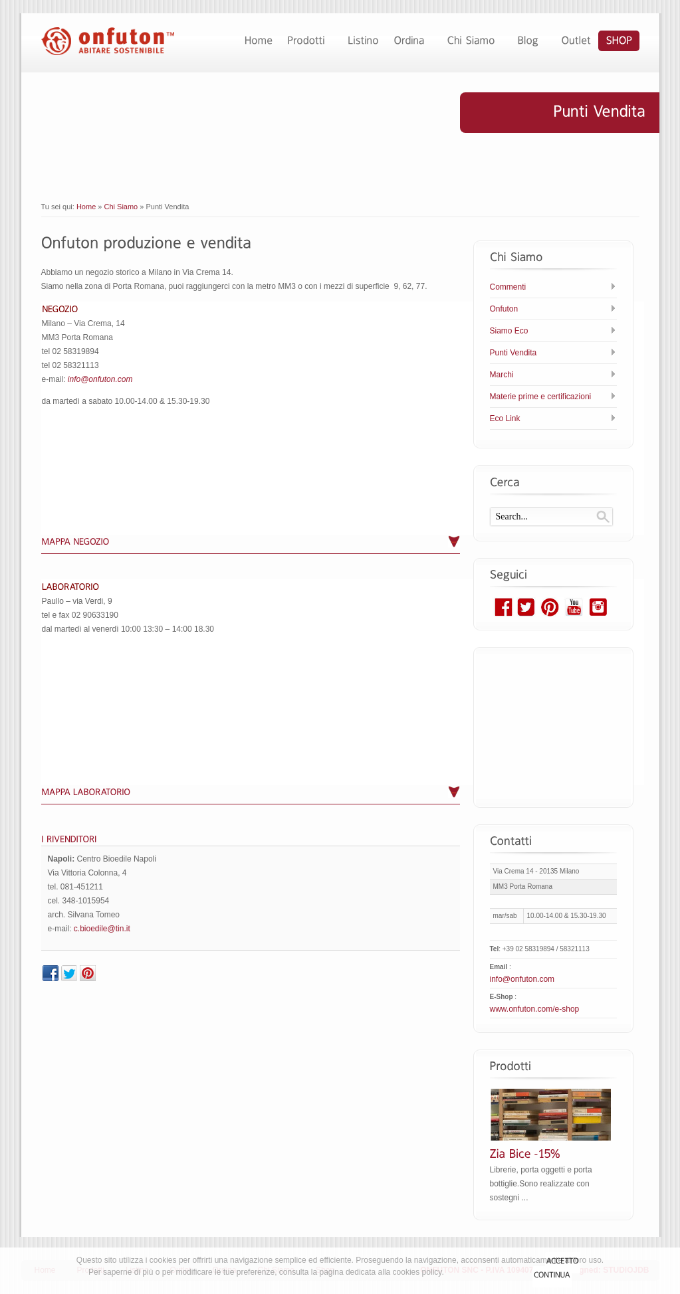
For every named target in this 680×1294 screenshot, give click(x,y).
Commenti (508, 287)
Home (86, 207)
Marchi (502, 375)
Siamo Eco (509, 331)
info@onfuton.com (100, 379)
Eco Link (505, 418)
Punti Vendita (513, 353)
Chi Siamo (121, 207)
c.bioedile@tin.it (102, 928)
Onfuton (504, 309)
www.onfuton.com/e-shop (535, 1009)
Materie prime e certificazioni (541, 397)
